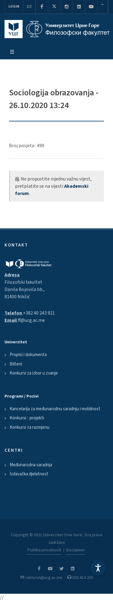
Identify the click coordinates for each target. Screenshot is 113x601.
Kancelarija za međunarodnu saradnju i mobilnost (55, 409)
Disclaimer (75, 550)
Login (13, 6)
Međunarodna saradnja (31, 465)
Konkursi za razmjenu (29, 427)
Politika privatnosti (44, 550)
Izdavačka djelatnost (29, 474)
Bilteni (16, 364)
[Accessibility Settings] (97, 567)
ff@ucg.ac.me (31, 320)
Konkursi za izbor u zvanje (34, 373)
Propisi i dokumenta (28, 355)
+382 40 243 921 (39, 313)
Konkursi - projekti (27, 418)
